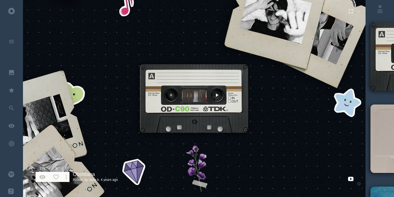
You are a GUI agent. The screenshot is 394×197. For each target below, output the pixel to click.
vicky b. (94, 180)
